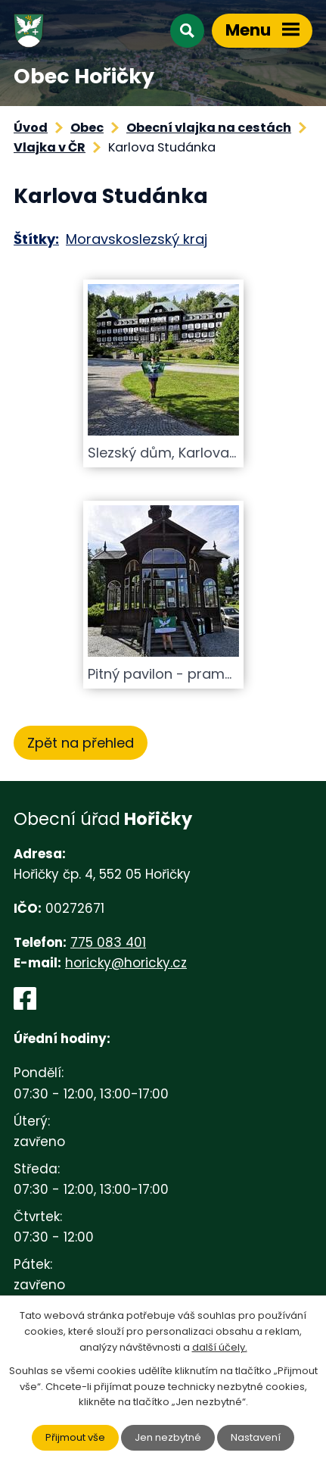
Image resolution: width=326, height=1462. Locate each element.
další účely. (219, 1347)
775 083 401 (108, 942)
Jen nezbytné (168, 1437)
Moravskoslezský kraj (136, 239)
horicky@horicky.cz (126, 963)
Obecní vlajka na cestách (208, 127)
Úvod (31, 127)
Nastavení (256, 1437)
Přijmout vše (75, 1437)
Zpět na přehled (80, 742)
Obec (87, 127)
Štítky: (36, 239)
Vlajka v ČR (49, 147)
